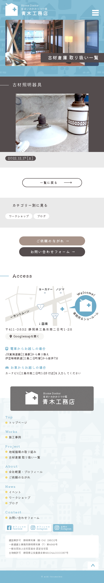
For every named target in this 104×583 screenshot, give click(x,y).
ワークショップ (19, 216)
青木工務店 (44, 9)
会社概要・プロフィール (26, 472)
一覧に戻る (49, 182)
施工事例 (15, 437)
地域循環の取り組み (22, 452)
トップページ (18, 422)
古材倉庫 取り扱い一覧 (24, 457)
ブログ (41, 216)
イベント (15, 492)
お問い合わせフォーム (24, 517)
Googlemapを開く (24, 336)
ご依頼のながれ (19, 477)
